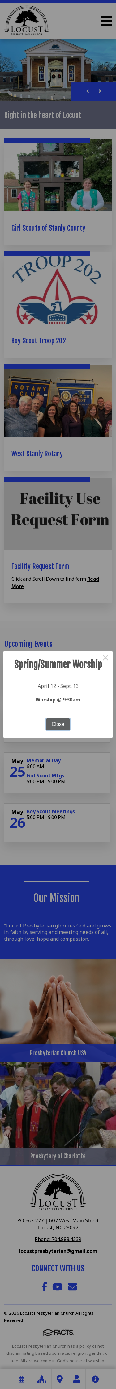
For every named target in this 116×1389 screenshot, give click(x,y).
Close (58, 724)
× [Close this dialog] (105, 658)
